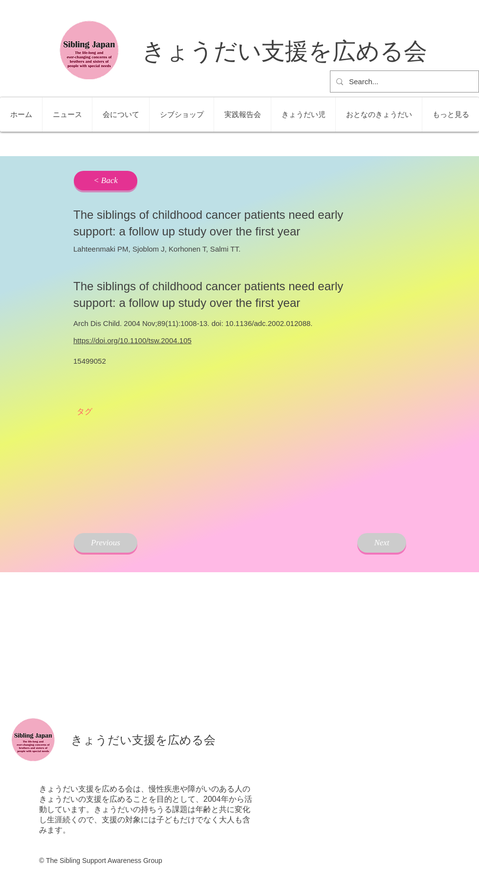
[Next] (381, 543)
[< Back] (105, 180)
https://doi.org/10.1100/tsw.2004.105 (132, 340)
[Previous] (105, 543)
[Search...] (403, 81)
